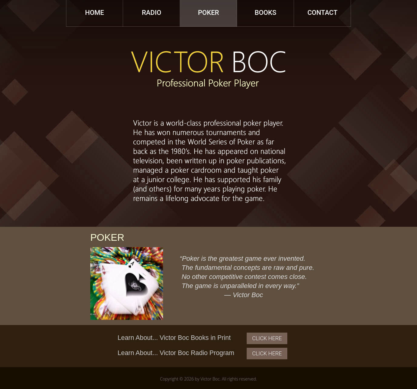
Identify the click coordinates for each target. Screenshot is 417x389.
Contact (322, 12)
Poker (208, 12)
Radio (151, 12)
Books (265, 12)
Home (94, 12)
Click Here (267, 338)
